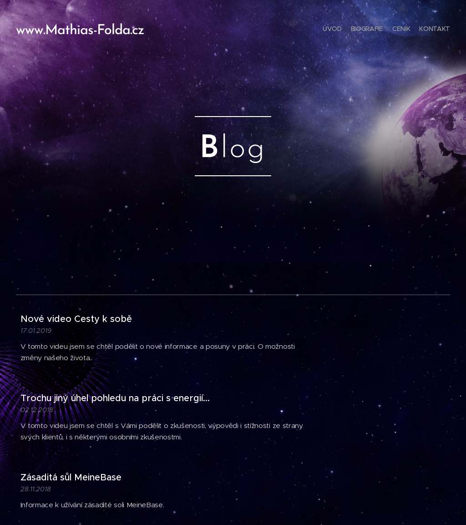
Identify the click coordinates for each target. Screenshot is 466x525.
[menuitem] (423, 29)
